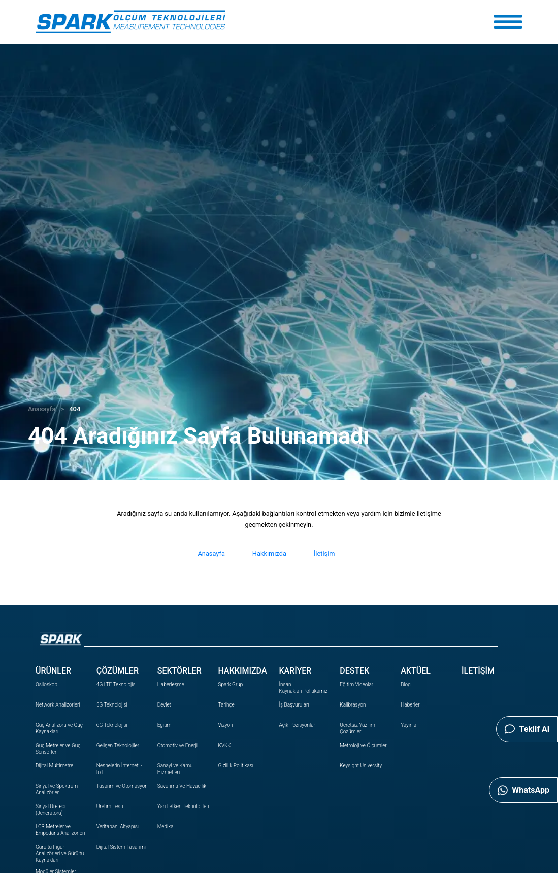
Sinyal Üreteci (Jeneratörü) (50, 809)
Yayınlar (409, 725)
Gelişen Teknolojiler (117, 745)
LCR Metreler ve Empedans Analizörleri (60, 830)
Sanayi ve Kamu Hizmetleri (175, 769)
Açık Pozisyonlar (297, 725)
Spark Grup (230, 684)
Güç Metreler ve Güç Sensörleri (58, 749)
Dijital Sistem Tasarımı (121, 847)
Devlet (164, 705)
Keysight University (361, 765)
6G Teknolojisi (111, 725)
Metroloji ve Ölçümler (363, 745)
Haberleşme (170, 684)
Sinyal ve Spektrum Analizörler (57, 789)
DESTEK (354, 671)
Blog (406, 684)
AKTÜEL (416, 671)
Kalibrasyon (353, 705)
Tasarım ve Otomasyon (122, 786)
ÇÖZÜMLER (117, 671)
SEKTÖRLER (179, 671)
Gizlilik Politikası (235, 765)
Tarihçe (226, 705)
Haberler (410, 705)
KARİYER (295, 671)
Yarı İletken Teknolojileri (183, 806)
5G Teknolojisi (111, 705)
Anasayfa (41, 409)
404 (74, 409)
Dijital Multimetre (54, 765)
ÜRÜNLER (53, 671)
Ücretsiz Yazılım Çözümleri (357, 728)
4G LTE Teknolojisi (116, 684)
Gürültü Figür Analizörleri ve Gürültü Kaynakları (60, 853)
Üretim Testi (109, 806)
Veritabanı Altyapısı (117, 826)
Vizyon (225, 725)
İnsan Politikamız (303, 688)
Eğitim (164, 725)
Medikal (166, 826)
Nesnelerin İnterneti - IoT (119, 769)
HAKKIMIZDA (242, 671)
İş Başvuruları (294, 705)
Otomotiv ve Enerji (177, 745)
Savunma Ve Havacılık (181, 786)
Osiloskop (46, 684)
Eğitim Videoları (357, 684)
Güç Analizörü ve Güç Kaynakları (59, 728)
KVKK (224, 745)
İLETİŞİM (478, 671)
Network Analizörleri (58, 705)
